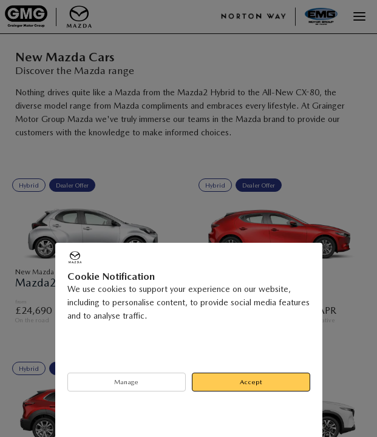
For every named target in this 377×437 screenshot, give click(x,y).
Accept (251, 382)
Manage (126, 382)
